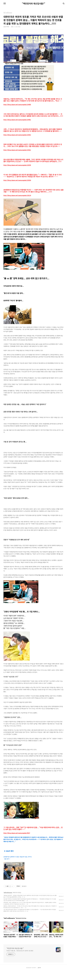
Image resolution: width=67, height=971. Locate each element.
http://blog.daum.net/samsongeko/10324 (17, 195)
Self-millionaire (8, 892)
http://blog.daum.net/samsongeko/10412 (17, 150)
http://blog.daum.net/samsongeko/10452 (17, 120)
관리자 (39, 967)
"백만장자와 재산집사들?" (33, 3)
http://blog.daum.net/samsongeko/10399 (17, 165)
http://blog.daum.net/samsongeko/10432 (17, 135)
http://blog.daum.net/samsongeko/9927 (16, 833)
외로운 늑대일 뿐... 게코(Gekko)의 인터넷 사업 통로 (19, 951)
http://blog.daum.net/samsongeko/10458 (17, 104)
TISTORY (34, 967)
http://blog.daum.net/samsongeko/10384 (17, 180)
